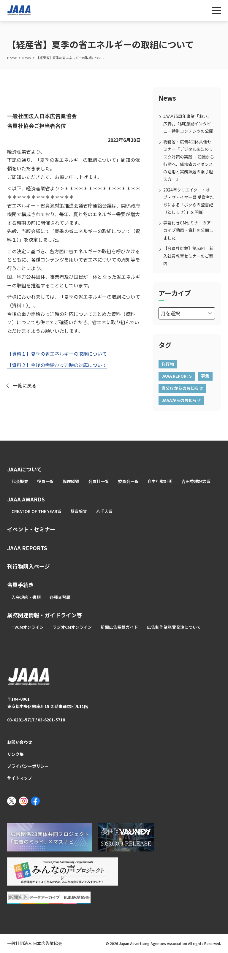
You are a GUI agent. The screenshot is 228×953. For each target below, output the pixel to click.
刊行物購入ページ (28, 566)
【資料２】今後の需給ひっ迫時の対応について (57, 364)
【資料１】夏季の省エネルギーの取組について (57, 353)
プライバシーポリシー (28, 766)
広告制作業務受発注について (174, 627)
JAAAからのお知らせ (181, 400)
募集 (205, 376)
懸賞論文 (78, 511)
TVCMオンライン (28, 627)
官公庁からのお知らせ (182, 388)
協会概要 (20, 481)
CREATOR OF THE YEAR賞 (36, 511)
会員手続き (20, 584)
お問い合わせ (19, 742)
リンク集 (15, 754)
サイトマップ (19, 778)
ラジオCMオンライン (72, 627)
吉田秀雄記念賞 (195, 481)
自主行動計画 (160, 481)
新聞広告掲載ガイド (119, 627)
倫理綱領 (71, 481)
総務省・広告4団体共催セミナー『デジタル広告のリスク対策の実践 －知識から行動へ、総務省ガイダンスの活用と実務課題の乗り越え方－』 (188, 160)
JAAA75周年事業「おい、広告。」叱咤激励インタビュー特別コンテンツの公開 (188, 123)
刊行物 (168, 364)
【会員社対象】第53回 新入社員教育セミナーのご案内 (188, 255)
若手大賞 (104, 511)
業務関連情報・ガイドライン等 (44, 615)
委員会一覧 (128, 481)
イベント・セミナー (31, 529)
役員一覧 (45, 481)
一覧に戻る (25, 385)
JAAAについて (24, 469)
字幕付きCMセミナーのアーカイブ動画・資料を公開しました (189, 230)
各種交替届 (60, 597)
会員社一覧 (98, 481)
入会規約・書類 (26, 597)
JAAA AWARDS (26, 499)
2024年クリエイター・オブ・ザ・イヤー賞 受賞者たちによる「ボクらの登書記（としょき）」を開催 (188, 201)
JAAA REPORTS (177, 376)
